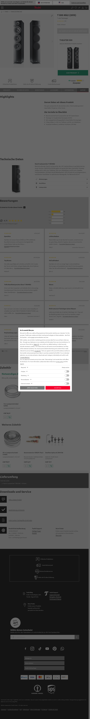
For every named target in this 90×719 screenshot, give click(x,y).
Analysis (23, 371)
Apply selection (32, 388)
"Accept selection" (25, 357)
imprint (22, 363)
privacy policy (60, 361)
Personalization (25, 379)
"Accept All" (38, 351)
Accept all (57, 388)
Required (23, 367)
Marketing (24, 375)
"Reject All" (37, 344)
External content (25, 383)
